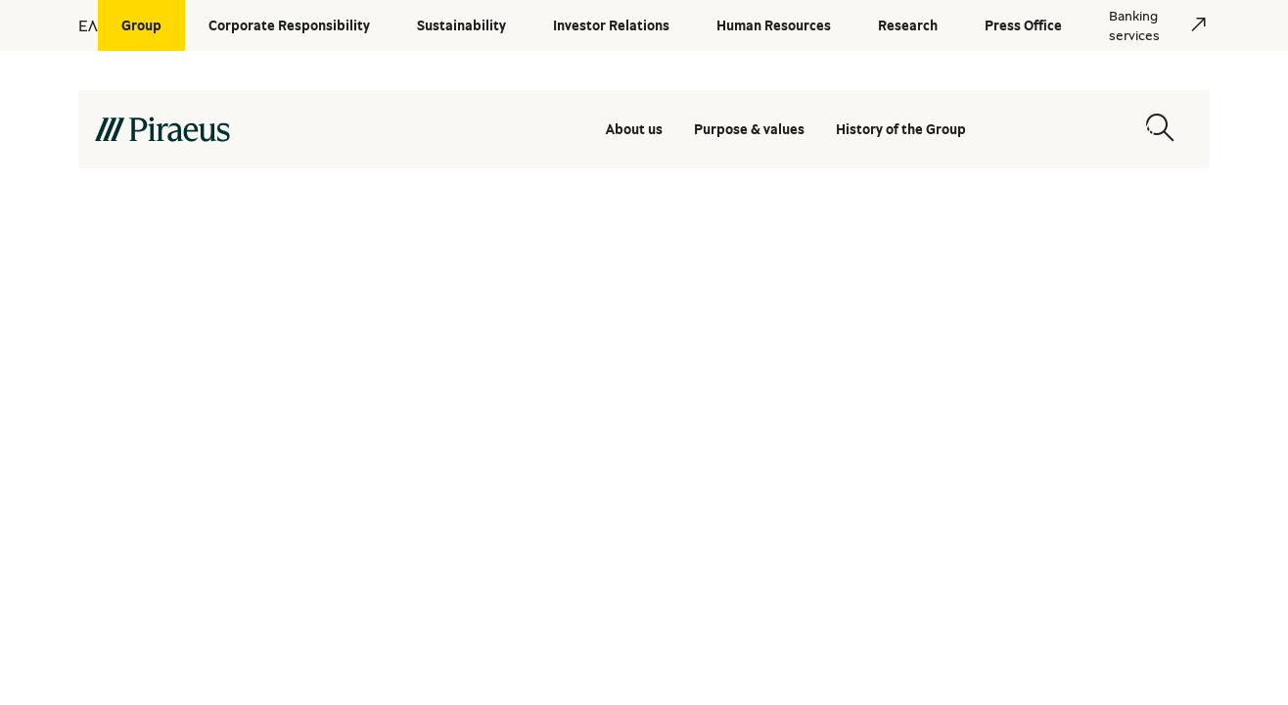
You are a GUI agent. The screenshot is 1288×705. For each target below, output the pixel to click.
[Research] (907, 25)
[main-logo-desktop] (270, 129)
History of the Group (901, 128)
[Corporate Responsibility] (289, 25)
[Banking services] (1147, 25)
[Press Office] (1023, 25)
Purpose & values (749, 128)
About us (634, 128)
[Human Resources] (773, 25)
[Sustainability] (461, 25)
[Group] (141, 25)
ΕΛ (88, 25)
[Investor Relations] (611, 25)
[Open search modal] (1160, 129)
